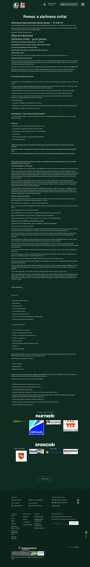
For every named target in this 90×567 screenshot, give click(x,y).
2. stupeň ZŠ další (27, 524)
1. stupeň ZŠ (26, 522)
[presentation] (45, 440)
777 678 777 (15, 503)
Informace (25, 516)
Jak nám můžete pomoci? (69, 4)
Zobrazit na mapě (56, 505)
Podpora (13, 523)
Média (12, 521)
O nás (12, 518)
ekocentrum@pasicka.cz (35, 505)
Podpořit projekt (45, 478)
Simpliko (76, 547)
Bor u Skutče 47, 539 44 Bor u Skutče (62, 516)
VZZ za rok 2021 (38, 516)
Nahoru (86, 534)
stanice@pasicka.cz (17, 505)
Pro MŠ (24, 519)
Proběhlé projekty (39, 528)
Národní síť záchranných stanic (14, 532)
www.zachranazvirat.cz (52, 116)
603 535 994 (33, 503)
